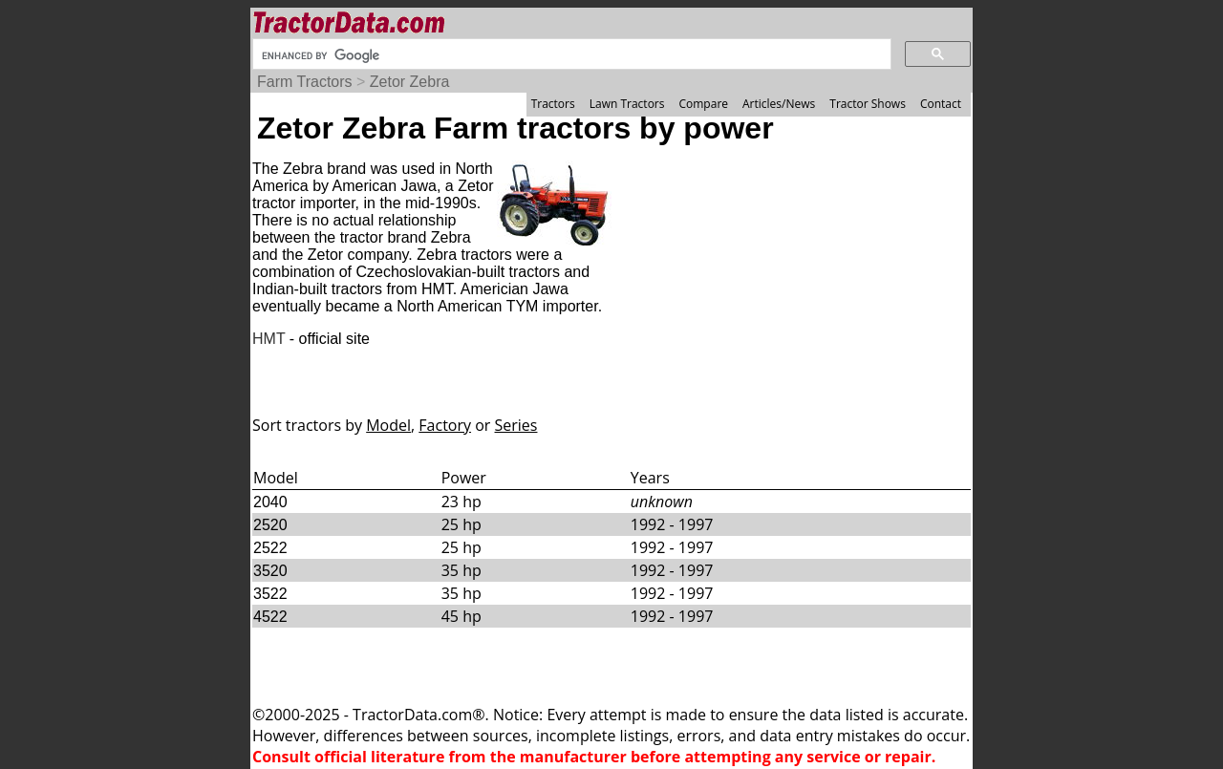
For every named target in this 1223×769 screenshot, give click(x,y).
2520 (270, 525)
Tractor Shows (867, 104)
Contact (940, 104)
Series (516, 425)
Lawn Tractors (627, 104)
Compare (703, 104)
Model (388, 425)
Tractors (553, 104)
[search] (570, 55)
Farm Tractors (305, 82)
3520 (270, 571)
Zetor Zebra (410, 82)
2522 (270, 548)
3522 (270, 594)
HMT (268, 339)
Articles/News (778, 104)
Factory (444, 425)
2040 (270, 502)
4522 (270, 617)
